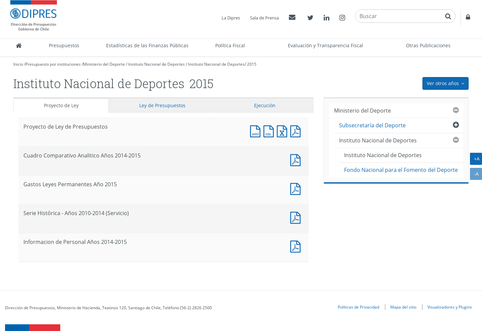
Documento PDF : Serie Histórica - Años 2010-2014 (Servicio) (297, 216)
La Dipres (231, 18)
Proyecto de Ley (61, 105)
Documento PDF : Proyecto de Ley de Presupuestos (297, 130)
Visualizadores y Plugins (449, 307)
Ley (162, 105)
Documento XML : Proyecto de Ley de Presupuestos (256, 130)
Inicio (18, 64)
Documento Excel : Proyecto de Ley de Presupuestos (283, 130)
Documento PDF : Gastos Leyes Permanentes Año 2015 (297, 188)
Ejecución (264, 105)
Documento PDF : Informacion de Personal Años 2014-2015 (297, 245)
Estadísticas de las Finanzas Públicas (147, 45)
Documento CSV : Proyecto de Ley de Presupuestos (270, 130)
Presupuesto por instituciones (53, 64)
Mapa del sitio (403, 307)
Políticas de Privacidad (358, 307)
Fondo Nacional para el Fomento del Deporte (401, 170)
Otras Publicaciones (428, 45)
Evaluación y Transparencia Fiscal (325, 45)
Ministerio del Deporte (104, 64)
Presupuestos (64, 45)
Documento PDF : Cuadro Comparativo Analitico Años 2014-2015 (297, 159)
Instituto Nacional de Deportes (156, 64)
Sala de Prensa (264, 18)
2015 (251, 64)
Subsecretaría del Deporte (372, 125)
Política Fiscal (230, 45)
